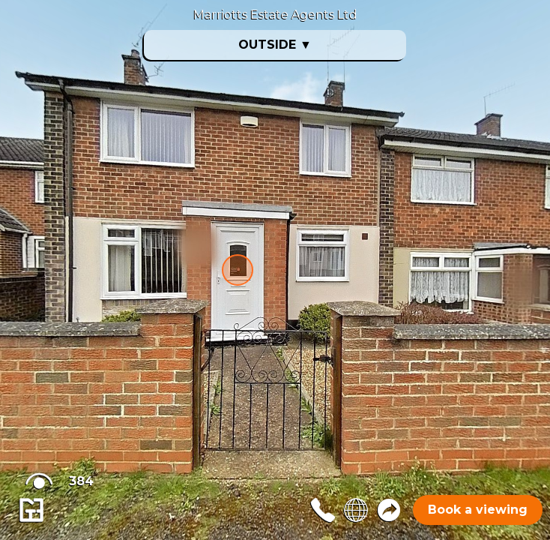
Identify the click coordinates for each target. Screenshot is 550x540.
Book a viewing (478, 509)
